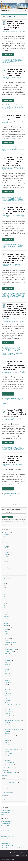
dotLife (8, 350)
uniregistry (9, 108)
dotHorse (20, 349)
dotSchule (22, 494)
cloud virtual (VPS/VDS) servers (11, 782)
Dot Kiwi (7, 664)
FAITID (6, 689)
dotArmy (4, 245)
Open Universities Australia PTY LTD (13, 729)
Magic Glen (7, 713)
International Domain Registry (11, 704)
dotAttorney (9, 294)
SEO (3, 778)
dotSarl (17, 199)
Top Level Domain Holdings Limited (13, 749)
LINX (6, 556)
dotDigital (18, 399)
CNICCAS (8, 318)
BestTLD (12, 121)
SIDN (6, 742)
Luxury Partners (8, 711)
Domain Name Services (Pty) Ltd (12, 655)
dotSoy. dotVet (5, 246)
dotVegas (17, 296)
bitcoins (5, 544)
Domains (8, 31)
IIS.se (6, 702)
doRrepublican (5, 348)
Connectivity (5, 572)
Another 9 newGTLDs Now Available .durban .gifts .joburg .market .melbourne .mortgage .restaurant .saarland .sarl (13, 161)
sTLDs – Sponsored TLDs (9, 767)
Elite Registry (8, 682)
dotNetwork (16, 60)
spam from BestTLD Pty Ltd (8, 149)
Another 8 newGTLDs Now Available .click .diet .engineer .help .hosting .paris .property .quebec (14, 72)
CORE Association (12, 77)
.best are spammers (8, 147)
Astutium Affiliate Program (7, 838)
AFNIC (7, 77)
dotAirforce (20, 244)
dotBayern (14, 294)
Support (4, 795)
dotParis (4, 107)
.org (4, 601)
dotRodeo (22, 350)
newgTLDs (21, 31)
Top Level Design (9, 746)
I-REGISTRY (8, 700)
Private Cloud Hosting (6, 825)
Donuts (11, 31)
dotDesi (9, 295)
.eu (4, 589)
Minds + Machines (15, 265)
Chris (4, 31)
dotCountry (5, 349)
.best (10, 121)
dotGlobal (10, 401)
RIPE (6, 561)
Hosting (4, 770)
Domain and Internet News (7, 810)
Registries (11, 122)
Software (4, 788)
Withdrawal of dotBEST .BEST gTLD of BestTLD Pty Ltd (16, 117)
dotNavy (15, 245)
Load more (14, 504)
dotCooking (17, 348)
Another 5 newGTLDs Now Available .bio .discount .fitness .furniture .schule (12, 459)
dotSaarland (12, 199)
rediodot (7, 738)
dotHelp (14, 106)
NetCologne (12, 372)
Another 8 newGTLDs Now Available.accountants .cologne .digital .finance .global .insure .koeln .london (14, 365)
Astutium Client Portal (6, 841)
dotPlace (4, 296)
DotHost (18, 318)
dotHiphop (4, 449)
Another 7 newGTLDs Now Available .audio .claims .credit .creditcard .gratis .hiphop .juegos (14, 413)
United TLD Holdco (17, 32)
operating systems (8, 792)
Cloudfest (7, 547)
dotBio (18, 493)
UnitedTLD (9, 62)
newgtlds (15, 61)
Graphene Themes (11, 859)
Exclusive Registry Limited (11, 687)
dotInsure (15, 401)
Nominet (7, 727)
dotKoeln (20, 401)
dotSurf (13, 296)
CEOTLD (7, 640)
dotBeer (19, 294)
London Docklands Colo (6, 823)
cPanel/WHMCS (8, 550)
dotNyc (23, 295)
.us (4, 609)
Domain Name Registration (7, 821)
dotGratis (21, 448)
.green (5, 594)
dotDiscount (5, 494)
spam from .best (19, 148)
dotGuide (15, 349)
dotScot (9, 296)
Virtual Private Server (6, 830)
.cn (4, 587)
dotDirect (13, 295)
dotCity (23, 294)
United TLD (4, 247)
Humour (4, 775)
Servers (4, 781)
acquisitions (6, 534)
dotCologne (13, 399)
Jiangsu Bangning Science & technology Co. (14, 707)
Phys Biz (20, 61)
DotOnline (7, 675)
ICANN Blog (4, 814)
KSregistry (7, 168)
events (5, 546)
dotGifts (13, 197)
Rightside (11, 32)
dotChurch (11, 348)
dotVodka (4, 352)
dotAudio (19, 447)
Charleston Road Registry (10, 642)
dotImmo (10, 60)
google (18, 246)
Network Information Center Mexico (13, 720)
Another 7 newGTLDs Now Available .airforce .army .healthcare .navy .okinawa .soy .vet (13, 210)
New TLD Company (9, 724)
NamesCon (7, 559)
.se (4, 605)
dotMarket (4, 198)
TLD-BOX (7, 744)
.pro (4, 603)
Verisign (7, 758)
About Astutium (5, 532)
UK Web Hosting (5, 827)
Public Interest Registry (10, 735)
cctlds (5, 612)
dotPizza (4, 61)
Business (16, 121)
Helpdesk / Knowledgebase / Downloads (10, 847)
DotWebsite (4, 319)
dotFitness (10, 494)
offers (5, 536)
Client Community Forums (7, 845)
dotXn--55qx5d (16, 352)
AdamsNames (8, 627)
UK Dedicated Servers (9, 854)
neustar (12, 297)
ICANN (17, 31)
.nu (4, 598)
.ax (4, 581)
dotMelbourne (11, 198)
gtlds (14, 31)
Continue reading (8, 54)
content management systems (10, 772)
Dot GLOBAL (15, 371)
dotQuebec (15, 107)
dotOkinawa (20, 245)
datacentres (6, 568)
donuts (15, 59)
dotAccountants (6, 399)
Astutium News (5, 10)
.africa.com (6, 578)
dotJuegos (10, 449)
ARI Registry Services (10, 167)
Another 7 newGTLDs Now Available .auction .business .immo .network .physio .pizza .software (13, 26)
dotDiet (4, 106)
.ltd (4, 596)
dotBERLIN (7, 669)
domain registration (8, 59)
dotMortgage (18, 198)
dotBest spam (12, 148)
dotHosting (19, 106)
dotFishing (10, 349)
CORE (8, 104)
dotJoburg (18, 197)
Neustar (20, 265)
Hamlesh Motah (5, 812)
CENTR (5, 614)
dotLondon (4, 402)
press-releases (7, 32)
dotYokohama (8, 353)
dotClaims (4, 448)
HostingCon (7, 552)
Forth (6, 691)
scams (15, 122)
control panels (7, 790)
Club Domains (8, 644)
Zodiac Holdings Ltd (9, 764)
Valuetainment (8, 755)
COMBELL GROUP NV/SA (11, 649)
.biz (4, 585)
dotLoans (13, 350)
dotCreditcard (15, 448)
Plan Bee (7, 733)
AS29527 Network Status (7, 836)
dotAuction (19, 59)
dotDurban (8, 197)
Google (20, 215)
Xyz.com (7, 760)
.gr (4, 592)
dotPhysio (21, 60)
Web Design (5, 798)
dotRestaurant (5, 199)
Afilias (7, 264)
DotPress (22, 318)
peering (5, 573)
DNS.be (6, 653)
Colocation (4, 567)
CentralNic (7, 638)
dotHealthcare (10, 245)
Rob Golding (5, 121)
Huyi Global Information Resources (13, 698)
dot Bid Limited (8, 660)
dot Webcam (8, 667)
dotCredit (9, 448)
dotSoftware (10, 61)
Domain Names (13, 852)
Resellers (24, 855)
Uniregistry (22, 78)
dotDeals (4, 295)
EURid (6, 684)
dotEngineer (9, 106)
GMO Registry (16, 215)
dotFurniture (17, 494)
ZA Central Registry (9, 169)
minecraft (6, 785)
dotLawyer (18, 295)
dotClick (22, 104)
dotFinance (4, 401)
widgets (5, 799)
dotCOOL (7, 671)
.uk (4, 607)
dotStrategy (6, 616)
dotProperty (9, 107)
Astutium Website (5, 843)
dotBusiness (5, 60)
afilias (5, 293)
